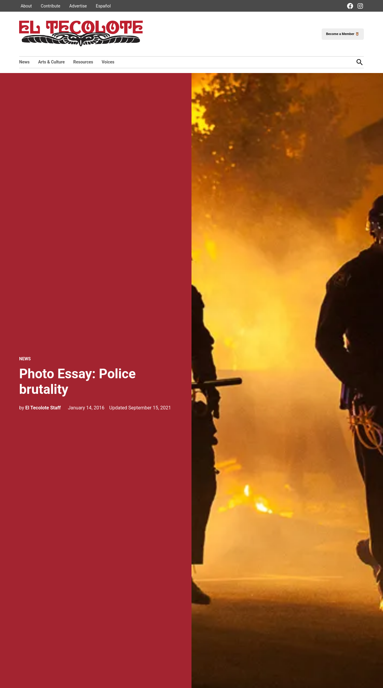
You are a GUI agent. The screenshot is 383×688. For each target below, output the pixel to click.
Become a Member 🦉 (342, 34)
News (24, 62)
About (26, 6)
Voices (108, 62)
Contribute (50, 6)
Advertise (78, 6)
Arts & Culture (51, 62)
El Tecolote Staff (43, 408)
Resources (83, 62)
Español (103, 6)
